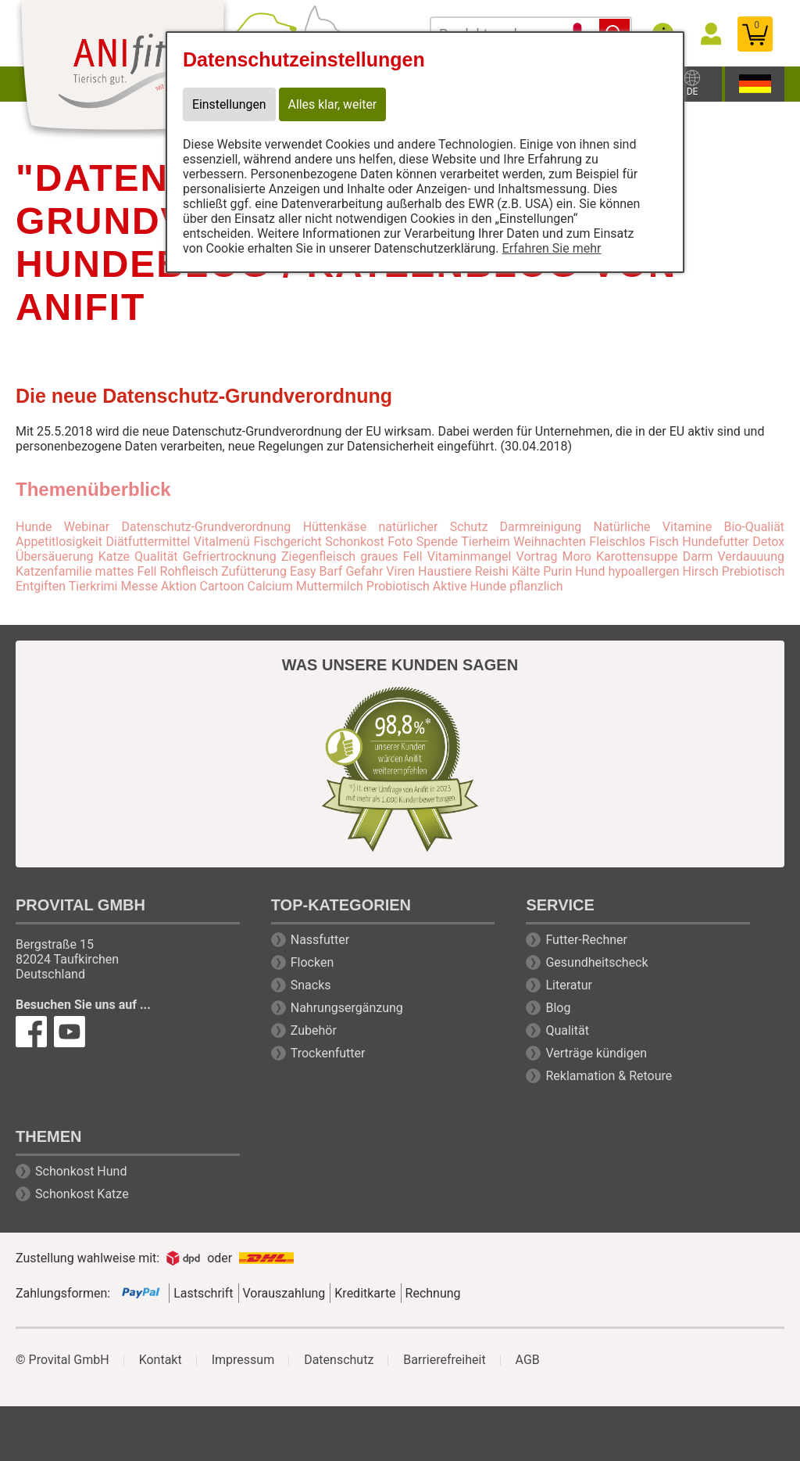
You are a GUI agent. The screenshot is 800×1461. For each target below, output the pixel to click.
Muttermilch (329, 586)
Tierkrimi (93, 586)
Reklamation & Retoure (608, 1075)
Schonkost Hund (81, 1171)
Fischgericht (287, 541)
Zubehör (314, 1030)
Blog (557, 1007)
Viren (400, 571)
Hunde (34, 526)
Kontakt (160, 1360)
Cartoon (222, 586)
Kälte (526, 571)
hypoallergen (643, 571)
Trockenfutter (328, 1053)
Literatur (568, 985)
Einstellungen (229, 104)
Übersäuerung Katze (73, 556)
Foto (400, 541)
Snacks (311, 985)
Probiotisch (398, 586)
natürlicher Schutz (433, 526)
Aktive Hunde (469, 586)
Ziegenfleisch (318, 556)
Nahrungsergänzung (347, 1007)
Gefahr (364, 571)
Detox (768, 541)
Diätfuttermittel (147, 541)
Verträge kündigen (596, 1053)
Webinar (86, 526)
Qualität (155, 556)
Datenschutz (338, 1360)
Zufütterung (254, 571)
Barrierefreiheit (444, 1360)
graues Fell (391, 556)
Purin (557, 571)
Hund (590, 571)
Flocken (312, 962)
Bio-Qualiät (753, 526)
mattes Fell (126, 571)
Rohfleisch (189, 571)
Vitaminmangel (469, 556)
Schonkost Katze (82, 1193)
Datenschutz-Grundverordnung (206, 526)
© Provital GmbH (62, 1360)
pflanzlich (536, 586)
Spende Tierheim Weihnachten (501, 541)
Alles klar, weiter (334, 104)
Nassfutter (320, 939)
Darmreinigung (541, 526)
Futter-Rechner (586, 939)
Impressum (243, 1360)
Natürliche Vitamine (653, 526)
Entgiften (41, 586)
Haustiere (445, 571)
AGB (528, 1360)
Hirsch (701, 571)
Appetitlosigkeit (59, 541)
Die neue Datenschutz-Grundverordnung (204, 396)
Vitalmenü (222, 541)
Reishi (492, 571)
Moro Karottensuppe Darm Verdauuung (673, 556)
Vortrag (537, 556)
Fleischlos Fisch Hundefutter (668, 541)
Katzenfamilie (54, 571)
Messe (138, 586)
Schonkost (354, 541)
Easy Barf (316, 571)
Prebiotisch (753, 571)
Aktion (179, 586)
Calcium (270, 586)
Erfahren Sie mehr (552, 248)
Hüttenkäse (335, 526)
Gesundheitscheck (596, 962)
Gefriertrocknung (230, 556)
